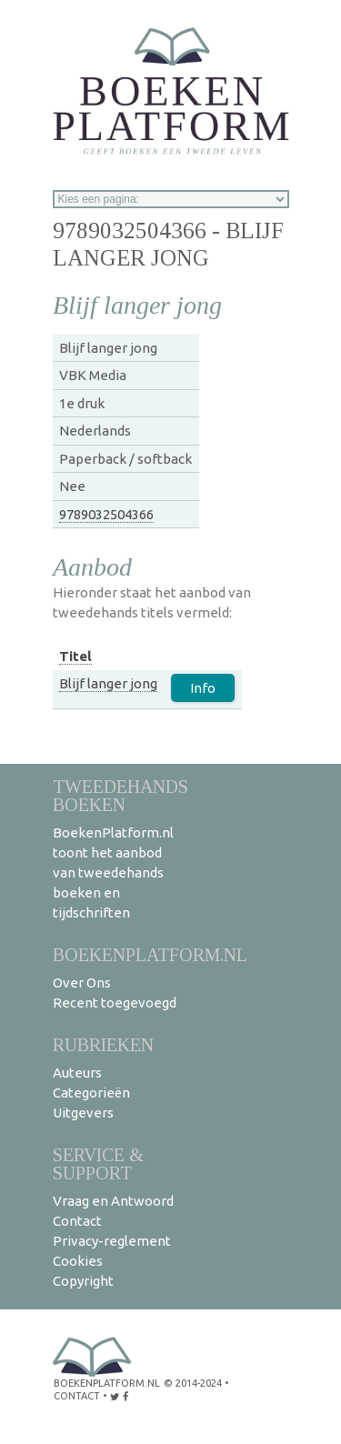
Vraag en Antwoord (113, 1200)
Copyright (83, 1281)
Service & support (98, 1163)
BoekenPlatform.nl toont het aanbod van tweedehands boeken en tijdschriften (113, 872)
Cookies (78, 1261)
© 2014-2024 (193, 1383)
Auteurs (77, 1072)
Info (203, 688)
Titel (75, 656)
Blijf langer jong (108, 683)
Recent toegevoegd (114, 1002)
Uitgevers (83, 1112)
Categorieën (91, 1092)
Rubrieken (103, 1044)
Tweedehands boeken (120, 795)
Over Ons (82, 982)
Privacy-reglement (112, 1240)
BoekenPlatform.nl (150, 954)
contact (77, 1395)
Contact (77, 1220)
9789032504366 (106, 514)
